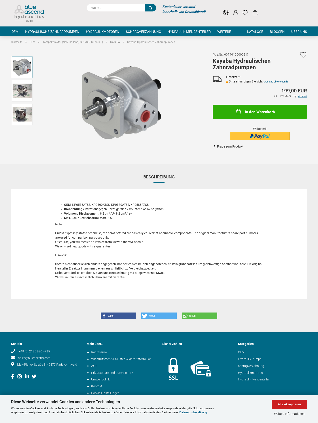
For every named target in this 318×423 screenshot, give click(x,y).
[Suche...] (150, 7)
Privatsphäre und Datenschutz (112, 372)
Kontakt (96, 386)
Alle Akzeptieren (289, 404)
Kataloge (255, 32)
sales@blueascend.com (34, 358)
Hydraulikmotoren (102, 32)
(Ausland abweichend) (275, 81)
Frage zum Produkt (230, 146)
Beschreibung (159, 177)
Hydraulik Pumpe (249, 359)
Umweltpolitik (100, 379)
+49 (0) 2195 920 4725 (34, 351)
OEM (15, 32)
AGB (94, 366)
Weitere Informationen (289, 414)
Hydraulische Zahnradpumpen (52, 32)
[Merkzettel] (245, 9)
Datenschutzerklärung (193, 412)
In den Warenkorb (255, 111)
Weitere (224, 32)
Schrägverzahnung (143, 32)
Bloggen (277, 32)
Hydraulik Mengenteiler (189, 32)
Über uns (299, 32)
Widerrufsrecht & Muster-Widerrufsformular (121, 359)
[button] (226, 9)
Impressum (99, 352)
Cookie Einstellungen (105, 393)
